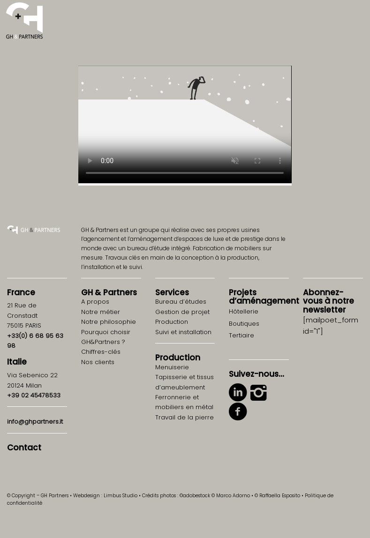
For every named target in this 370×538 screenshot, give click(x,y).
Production (177, 357)
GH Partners (109, 292)
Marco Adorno (233, 495)
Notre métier (100, 311)
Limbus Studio (120, 495)
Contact (24, 447)
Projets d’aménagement (264, 297)
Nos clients (97, 362)
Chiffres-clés (101, 351)
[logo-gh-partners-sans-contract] (24, 21)
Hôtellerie (243, 311)
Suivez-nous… (256, 374)
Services (172, 292)
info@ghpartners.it (35, 421)
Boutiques (244, 323)
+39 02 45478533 (33, 395)
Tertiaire (241, 335)
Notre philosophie (108, 321)
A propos (95, 301)
